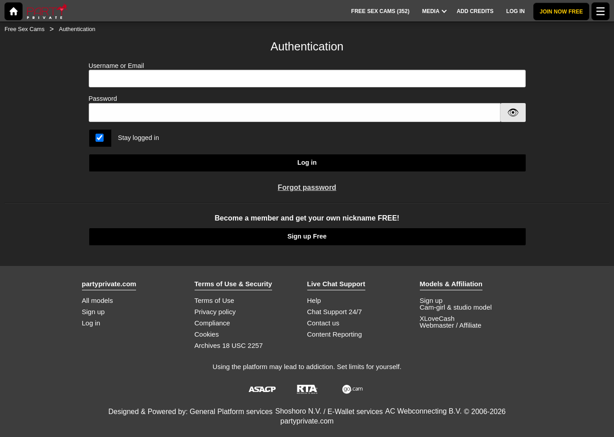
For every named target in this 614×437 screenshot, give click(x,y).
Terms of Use (214, 300)
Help (314, 300)
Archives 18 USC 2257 (229, 345)
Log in (307, 162)
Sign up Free (307, 236)
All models (97, 300)
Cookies (207, 334)
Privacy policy (215, 311)
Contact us (323, 323)
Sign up (93, 311)
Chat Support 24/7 (334, 311)
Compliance (212, 323)
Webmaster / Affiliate (451, 325)
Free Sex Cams (25, 29)
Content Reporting (334, 334)
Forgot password (307, 187)
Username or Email (307, 75)
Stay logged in (138, 137)
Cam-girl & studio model (456, 307)
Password (103, 98)
